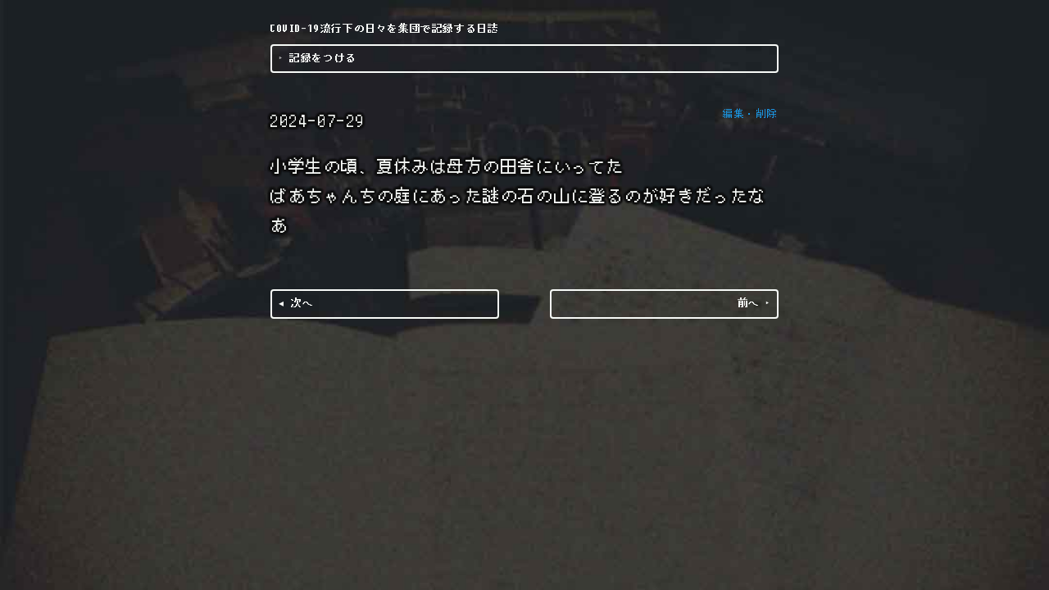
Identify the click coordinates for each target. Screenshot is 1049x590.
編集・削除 (751, 114)
